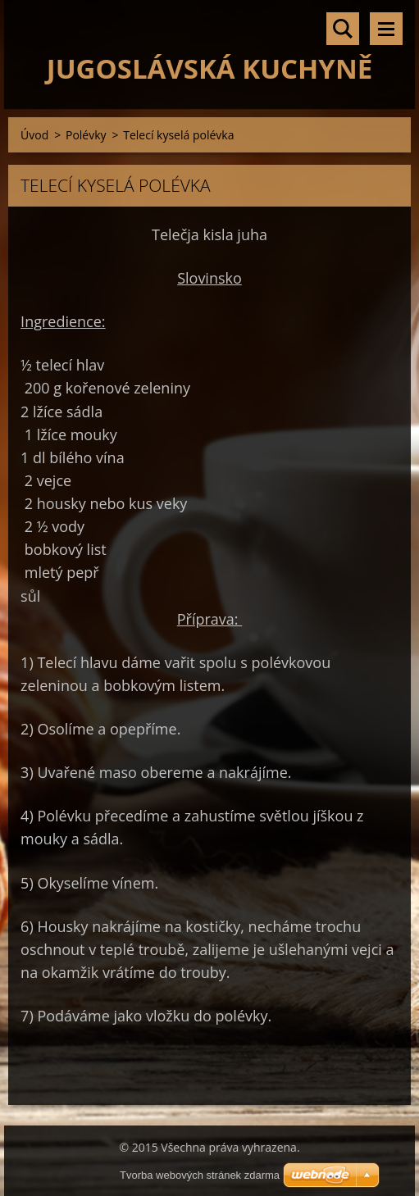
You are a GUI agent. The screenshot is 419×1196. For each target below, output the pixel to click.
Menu (386, 28)
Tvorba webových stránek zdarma (200, 1175)
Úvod (34, 135)
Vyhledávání (342, 28)
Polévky (86, 135)
